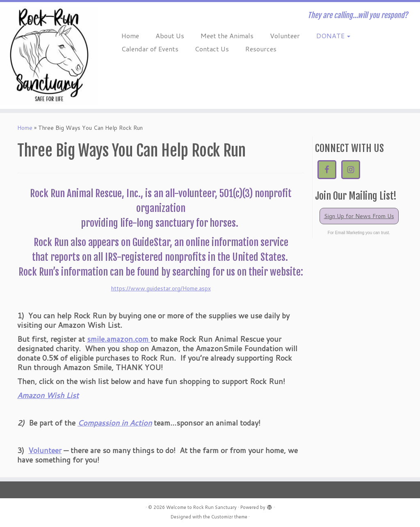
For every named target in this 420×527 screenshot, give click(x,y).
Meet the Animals (227, 35)
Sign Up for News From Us (359, 216)
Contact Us (212, 48)
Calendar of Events (149, 48)
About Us (169, 35)
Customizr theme (229, 516)
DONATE (333, 35)
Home (130, 35)
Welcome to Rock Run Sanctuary (201, 507)
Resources (260, 48)
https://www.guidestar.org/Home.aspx (161, 288)
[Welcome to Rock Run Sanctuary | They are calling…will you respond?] (49, 55)
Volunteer (285, 35)
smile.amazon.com (119, 339)
